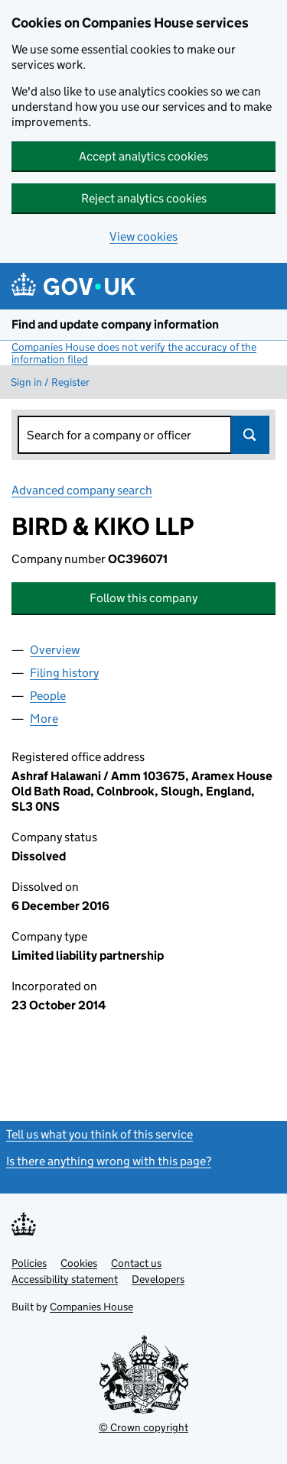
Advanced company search (81, 490)
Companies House (91, 1306)
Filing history (64, 673)
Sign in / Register (50, 382)
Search (250, 435)
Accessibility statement (64, 1279)
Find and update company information (115, 324)
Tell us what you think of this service (99, 1134)
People (48, 695)
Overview (55, 650)
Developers (158, 1279)
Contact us (136, 1263)
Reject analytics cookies (144, 198)
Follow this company (143, 598)
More (44, 718)
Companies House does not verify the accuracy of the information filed (133, 353)
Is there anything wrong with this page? (108, 1161)
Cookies (78, 1263)
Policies (29, 1263)
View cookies (143, 236)
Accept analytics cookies (143, 156)
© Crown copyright (143, 1427)
